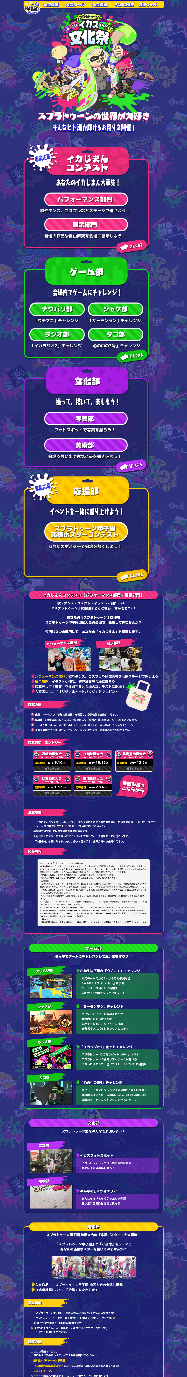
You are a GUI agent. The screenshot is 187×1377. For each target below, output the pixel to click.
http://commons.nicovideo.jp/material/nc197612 (67, 1013)
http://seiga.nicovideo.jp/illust (68, 1033)
